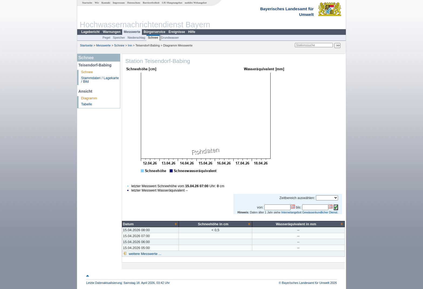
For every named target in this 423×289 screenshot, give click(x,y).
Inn (130, 45)
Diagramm (89, 98)
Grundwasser (170, 37)
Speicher (119, 37)
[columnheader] (150, 224)
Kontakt (105, 2)
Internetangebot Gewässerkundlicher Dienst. (309, 212)
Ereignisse (177, 32)
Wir (97, 2)
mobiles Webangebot (196, 2)
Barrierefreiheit (151, 2)
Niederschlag (136, 37)
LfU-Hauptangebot (172, 2)
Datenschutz (133, 2)
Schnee (153, 37)
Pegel (106, 37)
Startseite (87, 2)
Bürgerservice (154, 32)
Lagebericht (90, 32)
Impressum (119, 2)
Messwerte (132, 32)
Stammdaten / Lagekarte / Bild (100, 79)
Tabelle (86, 104)
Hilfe (191, 32)
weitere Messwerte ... (144, 254)
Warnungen (112, 32)
